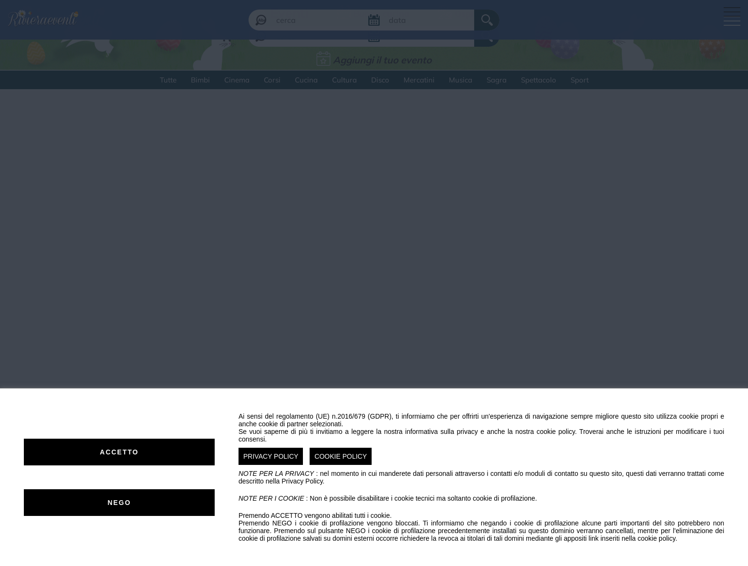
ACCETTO (119, 452)
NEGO (119, 502)
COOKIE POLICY (340, 456)
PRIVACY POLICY (270, 456)
